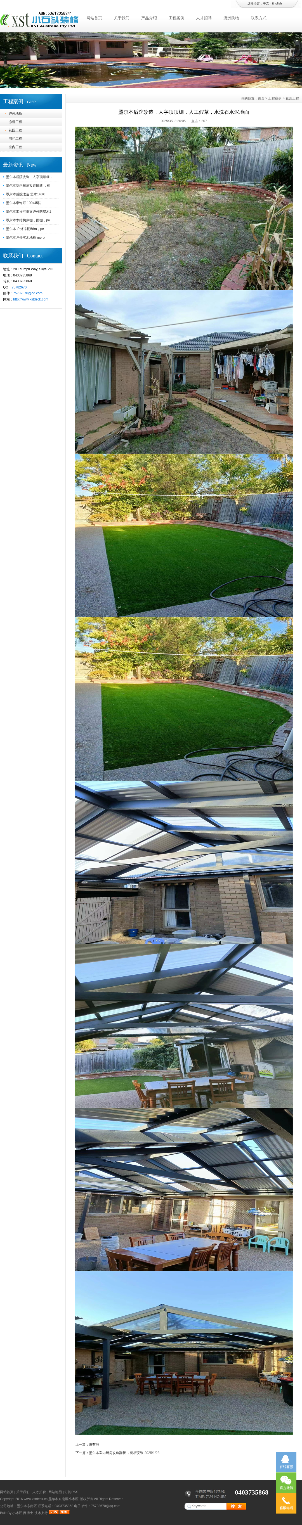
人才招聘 (204, 18)
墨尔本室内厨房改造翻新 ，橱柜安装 (116, 1453)
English (277, 3)
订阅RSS (71, 1492)
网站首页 (94, 18)
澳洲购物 (231, 18)
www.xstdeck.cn (36, 1499)
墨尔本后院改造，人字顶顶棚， (29, 177)
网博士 (28, 1513)
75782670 (19, 287)
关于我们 (121, 18)
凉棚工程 (15, 122)
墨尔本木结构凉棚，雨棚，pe (28, 220)
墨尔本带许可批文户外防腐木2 (28, 212)
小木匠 (17, 1513)
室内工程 (15, 147)
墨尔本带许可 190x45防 (23, 203)
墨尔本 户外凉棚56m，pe (25, 229)
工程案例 (176, 18)
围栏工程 (15, 139)
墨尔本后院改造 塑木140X (25, 194)
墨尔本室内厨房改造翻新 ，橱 (28, 186)
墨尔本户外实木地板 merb (25, 238)
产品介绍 (149, 18)
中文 (266, 3)
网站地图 (55, 1492)
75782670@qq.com (28, 293)
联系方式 (258, 18)
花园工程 (15, 130)
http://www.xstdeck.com (30, 299)
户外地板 (15, 113)
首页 (261, 98)
